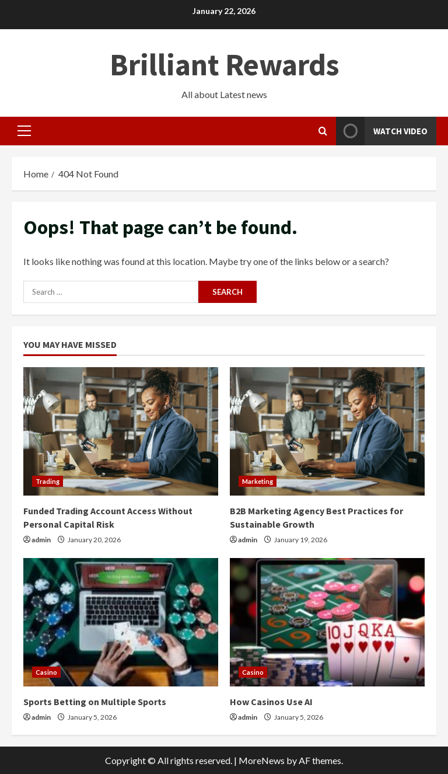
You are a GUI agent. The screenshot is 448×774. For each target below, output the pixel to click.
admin (41, 539)
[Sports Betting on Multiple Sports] (120, 622)
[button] (24, 130)
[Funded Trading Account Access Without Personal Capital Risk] (120, 431)
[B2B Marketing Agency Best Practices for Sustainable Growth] (327, 431)
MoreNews (262, 760)
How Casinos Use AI (271, 701)
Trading (48, 481)
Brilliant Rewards (224, 64)
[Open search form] (322, 131)
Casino (46, 672)
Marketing (257, 481)
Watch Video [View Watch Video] (382, 131)
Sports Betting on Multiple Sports (94, 701)
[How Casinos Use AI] (327, 622)
